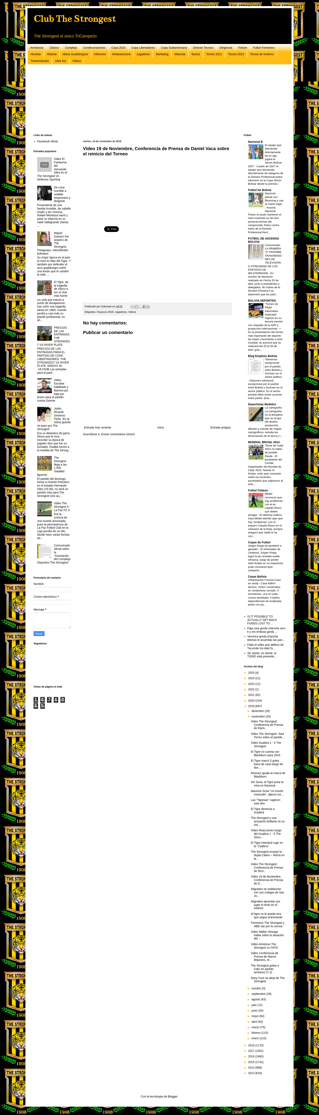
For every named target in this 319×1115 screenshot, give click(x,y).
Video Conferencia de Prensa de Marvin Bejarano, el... (264, 956)
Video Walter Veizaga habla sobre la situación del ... (267, 935)
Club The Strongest (75, 18)
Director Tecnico (203, 47)
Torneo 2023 (236, 54)
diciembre (258, 711)
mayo (255, 1016)
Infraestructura (121, 54)
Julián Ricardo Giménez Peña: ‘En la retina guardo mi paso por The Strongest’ (54, 419)
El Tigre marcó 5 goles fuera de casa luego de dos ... (267, 764)
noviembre (258, 716)
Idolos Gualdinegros (75, 54)
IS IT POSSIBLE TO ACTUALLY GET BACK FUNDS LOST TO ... (262, 620)
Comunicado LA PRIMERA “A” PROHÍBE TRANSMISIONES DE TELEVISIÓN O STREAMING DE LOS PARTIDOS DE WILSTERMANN (265, 259)
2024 (251, 678)
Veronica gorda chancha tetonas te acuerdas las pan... (266, 638)
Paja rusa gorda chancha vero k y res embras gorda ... (266, 630)
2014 (251, 1067)
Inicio (160, 427)
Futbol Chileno (258, 490)
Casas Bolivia (257, 576)
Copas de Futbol (259, 542)
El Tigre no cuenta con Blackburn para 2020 (265, 753)
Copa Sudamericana (174, 47)
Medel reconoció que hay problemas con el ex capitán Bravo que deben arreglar (265, 504)
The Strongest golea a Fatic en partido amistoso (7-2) (265, 969)
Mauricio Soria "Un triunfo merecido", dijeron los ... (267, 792)
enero (255, 1038)
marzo (255, 1027)
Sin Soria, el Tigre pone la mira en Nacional (267, 783)
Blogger (172, 1096)
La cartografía (273, 407)
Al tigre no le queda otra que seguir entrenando (266, 915)
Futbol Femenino (263, 47)
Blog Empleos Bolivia (262, 356)
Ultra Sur (60, 61)
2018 (251, 1045)
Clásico (54, 47)
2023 (251, 683)
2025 (251, 672)
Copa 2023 (118, 47)
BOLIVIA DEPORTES (262, 300)
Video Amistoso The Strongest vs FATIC (264, 946)
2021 (251, 694)
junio (254, 1010)
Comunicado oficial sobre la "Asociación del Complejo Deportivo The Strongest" (54, 554)
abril (254, 1021)
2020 (251, 700)
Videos (76, 61)
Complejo (71, 47)
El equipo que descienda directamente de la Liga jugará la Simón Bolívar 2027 (265, 156)
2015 (251, 1062)
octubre (256, 988)
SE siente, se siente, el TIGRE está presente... (261, 654)
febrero (256, 1032)
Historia (52, 54)
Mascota (180, 54)
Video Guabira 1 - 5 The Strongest (266, 744)
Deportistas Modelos (262, 404)
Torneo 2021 (214, 54)
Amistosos (37, 47)
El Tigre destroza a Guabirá (263, 810)
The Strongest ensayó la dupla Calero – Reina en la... (268, 855)
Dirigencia (226, 47)
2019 (251, 706)
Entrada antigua (220, 427)
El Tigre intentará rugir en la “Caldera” (267, 844)
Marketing (162, 54)
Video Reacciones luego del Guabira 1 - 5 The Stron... (266, 834)
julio (254, 1005)
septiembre (258, 993)
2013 (251, 1073)
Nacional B (255, 141)
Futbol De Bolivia (259, 190)
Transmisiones (40, 61)
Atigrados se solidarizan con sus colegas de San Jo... (267, 892)
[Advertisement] (156, 99)
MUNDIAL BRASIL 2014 (264, 442)
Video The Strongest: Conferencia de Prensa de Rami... (267, 725)
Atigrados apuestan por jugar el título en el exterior (265, 905)
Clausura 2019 (105, 312)
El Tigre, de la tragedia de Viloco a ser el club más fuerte (61, 288)
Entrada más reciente (97, 427)
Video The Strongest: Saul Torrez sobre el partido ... (268, 735)
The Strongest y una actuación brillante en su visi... (268, 821)
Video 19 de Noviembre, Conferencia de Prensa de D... (267, 880)
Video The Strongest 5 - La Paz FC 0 (62, 507)
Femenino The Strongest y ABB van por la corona (267, 924)
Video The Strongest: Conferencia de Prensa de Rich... (267, 867)
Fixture (242, 47)
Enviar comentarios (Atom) (118, 434)
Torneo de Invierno (262, 54)
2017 (251, 1050)
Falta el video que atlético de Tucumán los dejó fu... (265, 646)
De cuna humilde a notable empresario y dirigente (62, 194)
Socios (195, 54)
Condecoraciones (94, 47)
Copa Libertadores (143, 47)
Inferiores (100, 54)
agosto (256, 999)
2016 (251, 1056)
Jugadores (143, 54)
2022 (251, 689)
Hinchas (36, 54)
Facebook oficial (47, 141)
